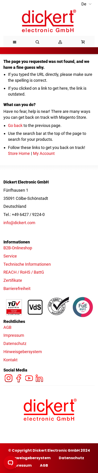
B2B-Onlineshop (17, 247)
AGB (7, 327)
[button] (87, 4)
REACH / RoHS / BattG (23, 272)
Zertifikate (12, 280)
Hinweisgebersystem (22, 351)
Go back (15, 125)
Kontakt (10, 359)
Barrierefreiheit (17, 288)
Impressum (13, 335)
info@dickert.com (19, 222)
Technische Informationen (27, 264)
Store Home (19, 153)
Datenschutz (14, 343)
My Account (44, 153)
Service (10, 256)
